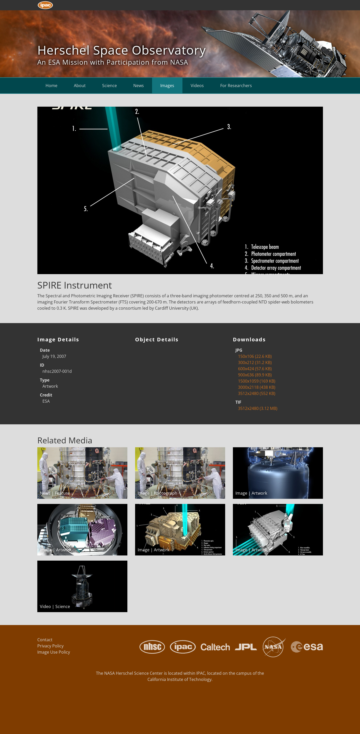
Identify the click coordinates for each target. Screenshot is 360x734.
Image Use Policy (53, 652)
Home (51, 85)
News (138, 85)
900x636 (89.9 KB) (255, 375)
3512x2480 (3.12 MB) (257, 408)
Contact (44, 640)
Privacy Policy (50, 646)
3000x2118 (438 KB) (256, 387)
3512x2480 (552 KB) (256, 393)
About (80, 85)
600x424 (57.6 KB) (255, 369)
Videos (197, 85)
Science (109, 85)
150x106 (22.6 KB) (255, 356)
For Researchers (236, 85)
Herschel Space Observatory (121, 49)
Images (167, 85)
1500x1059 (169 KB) (256, 381)
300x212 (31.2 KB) (255, 362)
